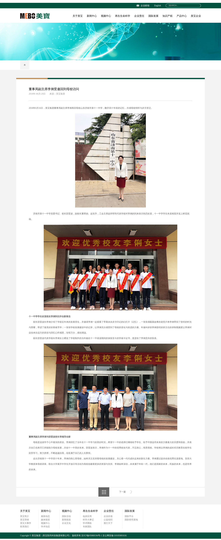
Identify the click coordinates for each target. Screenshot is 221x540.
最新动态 (45, 517)
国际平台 (129, 517)
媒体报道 (45, 521)
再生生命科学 (122, 16)
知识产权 (168, 16)
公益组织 (108, 521)
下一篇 (122, 493)
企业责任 (139, 16)
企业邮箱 (143, 5)
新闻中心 (92, 16)
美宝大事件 (25, 524)
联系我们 (24, 528)
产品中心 (182, 16)
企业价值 (108, 517)
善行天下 (108, 524)
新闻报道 (66, 521)
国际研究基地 (131, 521)
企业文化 (66, 524)
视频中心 (106, 16)
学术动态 (45, 528)
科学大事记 (88, 521)
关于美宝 (78, 16)
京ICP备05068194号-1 (91, 537)
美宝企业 (196, 16)
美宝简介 (24, 517)
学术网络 (87, 524)
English (157, 5)
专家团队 (87, 528)
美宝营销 (24, 521)
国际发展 (153, 16)
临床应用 (87, 517)
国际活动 (66, 517)
